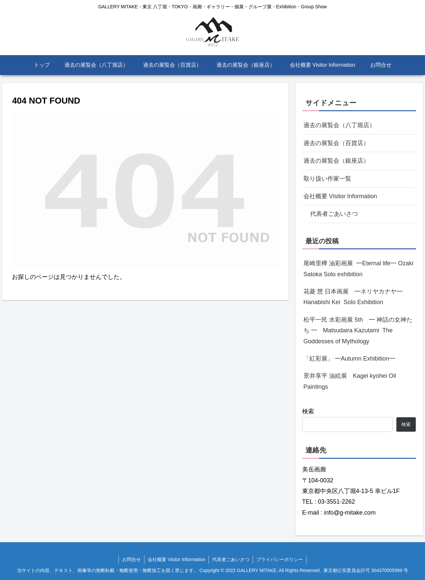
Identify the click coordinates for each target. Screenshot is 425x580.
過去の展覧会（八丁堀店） (339, 125)
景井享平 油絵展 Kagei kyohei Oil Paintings (349, 381)
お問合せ (131, 559)
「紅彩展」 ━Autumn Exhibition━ (349, 358)
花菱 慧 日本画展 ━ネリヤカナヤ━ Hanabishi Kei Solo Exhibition (355, 296)
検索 (308, 411)
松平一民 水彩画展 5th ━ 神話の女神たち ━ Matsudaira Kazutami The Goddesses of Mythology (357, 330)
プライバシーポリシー (279, 559)
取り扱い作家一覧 (327, 178)
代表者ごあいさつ (334, 213)
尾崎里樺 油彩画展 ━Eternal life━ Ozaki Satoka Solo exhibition (358, 268)
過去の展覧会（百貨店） (336, 143)
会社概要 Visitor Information (340, 196)
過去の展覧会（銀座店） (336, 160)
